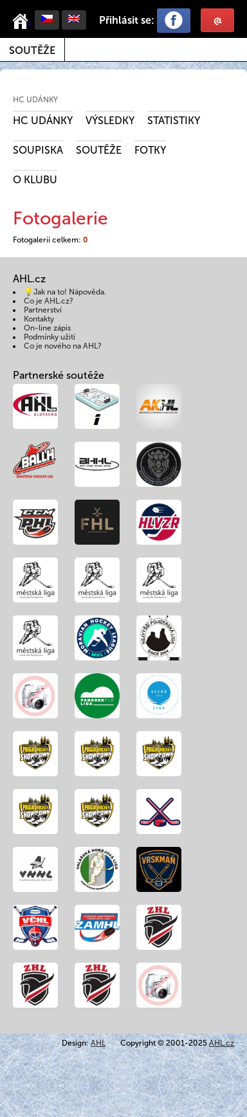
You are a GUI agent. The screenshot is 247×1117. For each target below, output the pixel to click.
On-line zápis (47, 327)
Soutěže (32, 50)
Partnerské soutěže (58, 375)
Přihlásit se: (126, 20)
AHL (98, 1043)
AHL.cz (221, 1043)
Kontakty (39, 318)
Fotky (150, 150)
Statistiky (173, 120)
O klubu (35, 180)
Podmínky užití (49, 336)
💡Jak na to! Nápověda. (65, 291)
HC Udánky (35, 99)
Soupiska (38, 150)
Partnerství (43, 309)
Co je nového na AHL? (63, 345)
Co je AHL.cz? (48, 300)
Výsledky (110, 120)
